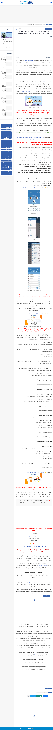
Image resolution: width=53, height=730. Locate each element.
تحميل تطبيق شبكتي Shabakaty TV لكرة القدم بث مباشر (34, 313)
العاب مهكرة (9, 138)
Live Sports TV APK (45, 81)
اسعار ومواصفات (9, 127)
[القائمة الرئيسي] (51, 2)
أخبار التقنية (10, 125)
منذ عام (4, 100)
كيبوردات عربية (9, 169)
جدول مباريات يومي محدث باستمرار (35, 582)
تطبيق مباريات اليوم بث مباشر (24, 91)
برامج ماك (4, 138)
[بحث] (2, 2)
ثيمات (11, 167)
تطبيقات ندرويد (9, 160)
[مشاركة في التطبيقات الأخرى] (28, 696)
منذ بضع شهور (10, 38)
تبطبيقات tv (10, 142)
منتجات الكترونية (9, 171)
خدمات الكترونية (5, 167)
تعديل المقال (48, 688)
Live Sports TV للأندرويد (43, 565)
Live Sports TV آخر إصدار (39, 654)
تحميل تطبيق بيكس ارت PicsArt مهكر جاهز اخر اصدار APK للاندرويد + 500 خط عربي (3, 72)
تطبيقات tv (38, 692)
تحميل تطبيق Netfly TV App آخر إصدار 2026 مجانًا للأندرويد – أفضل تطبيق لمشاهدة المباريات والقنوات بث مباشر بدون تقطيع (3, 59)
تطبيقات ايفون (9, 151)
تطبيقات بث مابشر (8, 153)
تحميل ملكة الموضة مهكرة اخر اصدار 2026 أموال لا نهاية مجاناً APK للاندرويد (3, 116)
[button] (45, 696)
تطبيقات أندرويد (9, 147)
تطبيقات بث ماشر (8, 156)
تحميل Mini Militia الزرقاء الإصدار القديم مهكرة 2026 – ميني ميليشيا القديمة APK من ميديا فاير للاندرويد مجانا (3, 97)
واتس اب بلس (9, 173)
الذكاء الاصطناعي (9, 129)
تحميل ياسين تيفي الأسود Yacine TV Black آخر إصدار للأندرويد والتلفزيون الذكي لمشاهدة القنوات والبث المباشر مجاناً (3, 79)
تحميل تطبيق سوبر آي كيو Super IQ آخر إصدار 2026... (36, 24)
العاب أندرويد (9, 131)
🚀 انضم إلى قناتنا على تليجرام (26, 728)
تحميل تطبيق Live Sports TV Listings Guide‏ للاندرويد (33, 546)
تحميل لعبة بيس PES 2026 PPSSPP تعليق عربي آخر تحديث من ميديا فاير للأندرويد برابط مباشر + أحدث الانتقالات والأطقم (3, 92)
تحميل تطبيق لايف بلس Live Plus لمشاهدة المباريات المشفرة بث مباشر (31, 187)
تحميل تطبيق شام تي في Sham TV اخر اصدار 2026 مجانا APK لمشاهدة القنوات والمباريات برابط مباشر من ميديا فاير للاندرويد (3, 109)
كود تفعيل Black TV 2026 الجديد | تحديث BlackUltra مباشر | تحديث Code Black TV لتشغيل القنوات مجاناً (3, 66)
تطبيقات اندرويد (9, 149)
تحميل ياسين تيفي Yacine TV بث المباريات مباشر (35, 472)
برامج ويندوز (10, 140)
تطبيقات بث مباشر (44, 692)
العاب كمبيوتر (9, 136)
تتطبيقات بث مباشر (8, 145)
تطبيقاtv (4, 162)
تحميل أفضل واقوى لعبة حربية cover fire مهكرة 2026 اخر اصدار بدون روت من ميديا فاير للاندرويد (7, 41)
